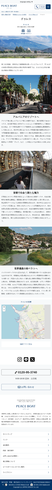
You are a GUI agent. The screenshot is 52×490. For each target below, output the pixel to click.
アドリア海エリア (33, 14)
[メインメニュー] (48, 6)
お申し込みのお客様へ (26, 456)
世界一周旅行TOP (6, 14)
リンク (26, 440)
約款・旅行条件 (26, 450)
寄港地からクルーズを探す (19, 14)
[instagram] (19, 359)
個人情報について (26, 461)
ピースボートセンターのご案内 (26, 467)
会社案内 (26, 445)
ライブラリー (26, 472)
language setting (25, 2)
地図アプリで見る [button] (26, 344)
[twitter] (32, 359)
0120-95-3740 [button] (26, 372)
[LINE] (26, 359)
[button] (4, 307)
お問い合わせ (26, 387)
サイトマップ (26, 434)
